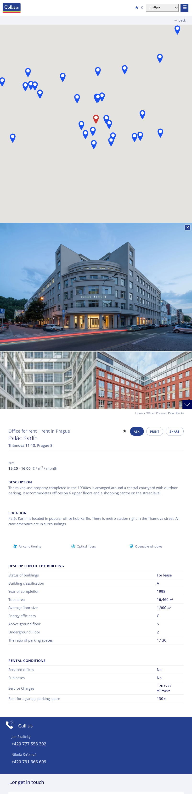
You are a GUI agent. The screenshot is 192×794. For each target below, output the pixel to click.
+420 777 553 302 (28, 744)
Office (150, 413)
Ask (137, 432)
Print (154, 432)
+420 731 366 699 (28, 762)
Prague (161, 413)
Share (174, 432)
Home (139, 413)
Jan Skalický (21, 736)
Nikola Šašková (23, 754)
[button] (142, 114)
